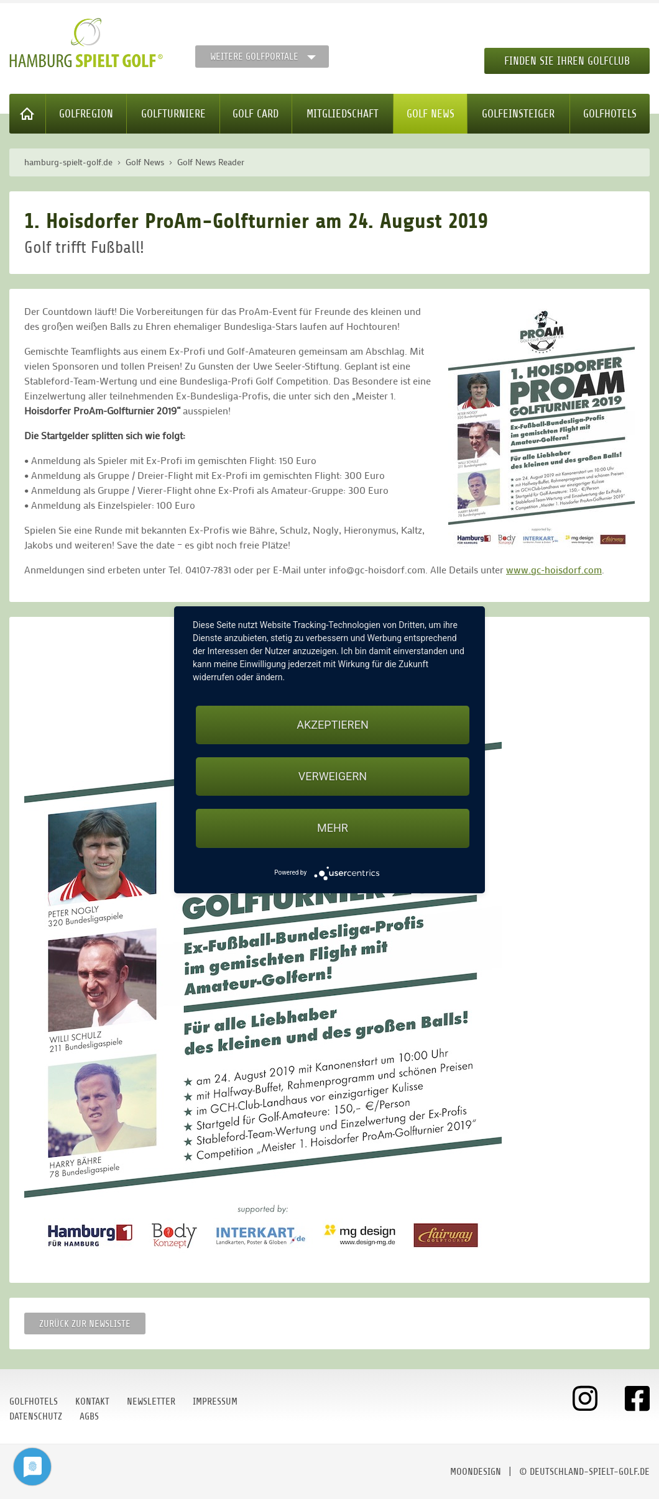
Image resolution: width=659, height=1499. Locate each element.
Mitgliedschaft (342, 113)
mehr (332, 827)
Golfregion (86, 113)
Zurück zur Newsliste (85, 1323)
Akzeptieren (332, 724)
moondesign (475, 1471)
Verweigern (332, 776)
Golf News (430, 113)
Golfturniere (173, 113)
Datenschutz (35, 1416)
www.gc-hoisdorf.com (554, 569)
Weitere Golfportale (254, 56)
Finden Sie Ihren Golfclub (567, 61)
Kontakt (92, 1401)
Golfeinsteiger (518, 113)
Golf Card (256, 113)
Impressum (215, 1401)
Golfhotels (610, 113)
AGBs (89, 1416)
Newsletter (151, 1401)
